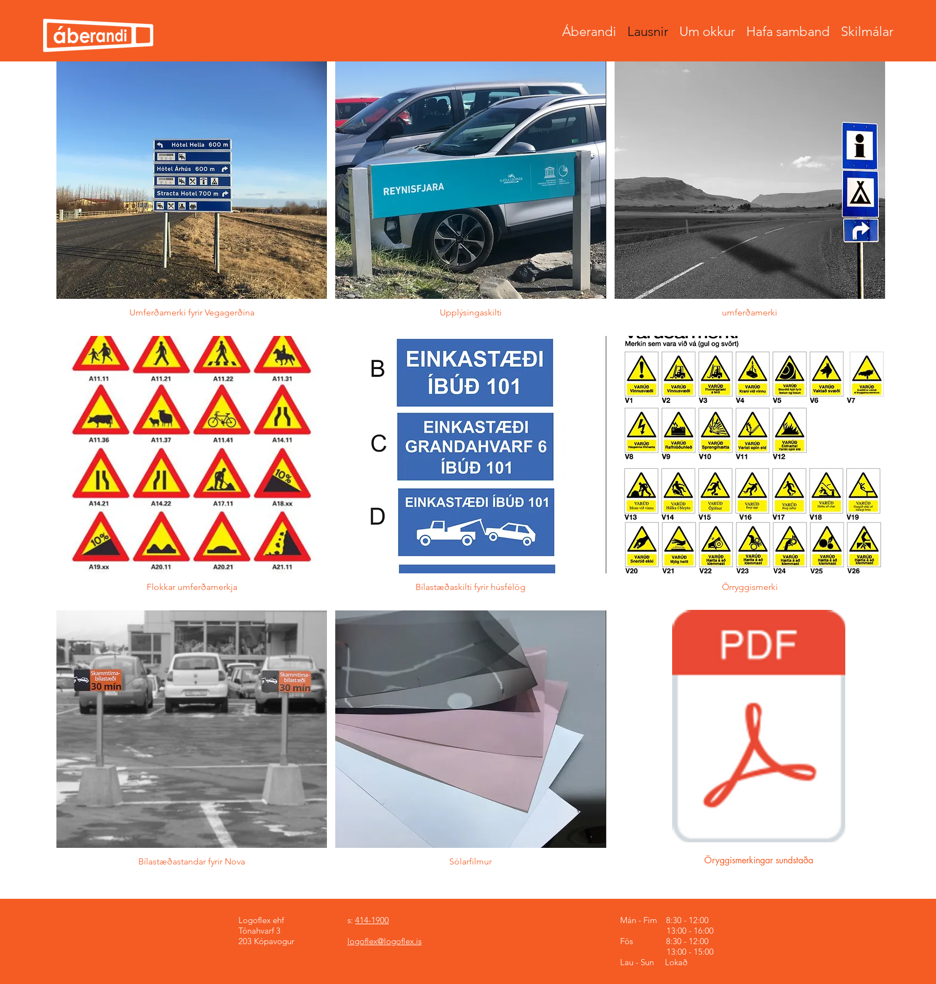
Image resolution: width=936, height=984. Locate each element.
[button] (191, 194)
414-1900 (372, 920)
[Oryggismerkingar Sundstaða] (759, 727)
